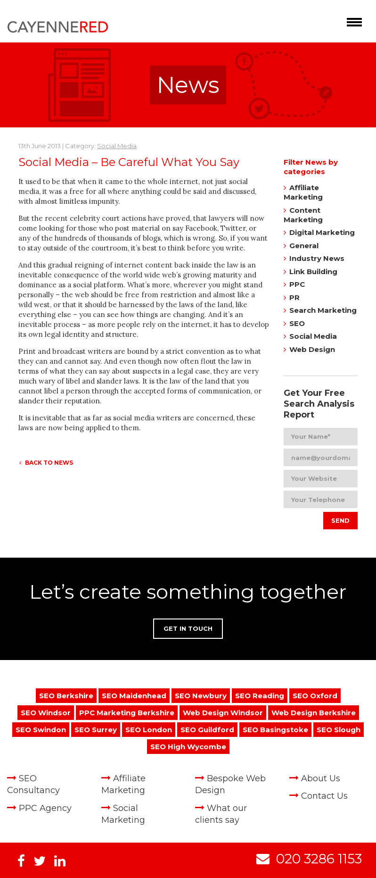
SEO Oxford (315, 695)
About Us (320, 778)
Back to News (46, 462)
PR (294, 297)
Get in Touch (188, 628)
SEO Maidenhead (134, 695)
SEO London (148, 729)
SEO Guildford (207, 729)
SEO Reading (259, 695)
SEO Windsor (46, 712)
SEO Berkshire (66, 695)
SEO (297, 323)
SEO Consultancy (33, 784)
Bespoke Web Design (230, 784)
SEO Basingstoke (275, 729)
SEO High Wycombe (188, 746)
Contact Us (324, 796)
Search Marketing (323, 310)
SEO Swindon (41, 729)
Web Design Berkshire (313, 712)
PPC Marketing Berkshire (126, 712)
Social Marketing (123, 814)
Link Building (313, 271)
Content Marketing (303, 215)
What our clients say (221, 814)
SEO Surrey (95, 729)
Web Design (312, 349)
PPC (297, 284)
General (304, 245)
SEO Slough (338, 729)
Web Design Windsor (223, 712)
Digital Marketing (322, 232)
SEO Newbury (201, 695)
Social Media (117, 146)
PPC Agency (45, 808)
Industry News (316, 258)
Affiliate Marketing (303, 192)
